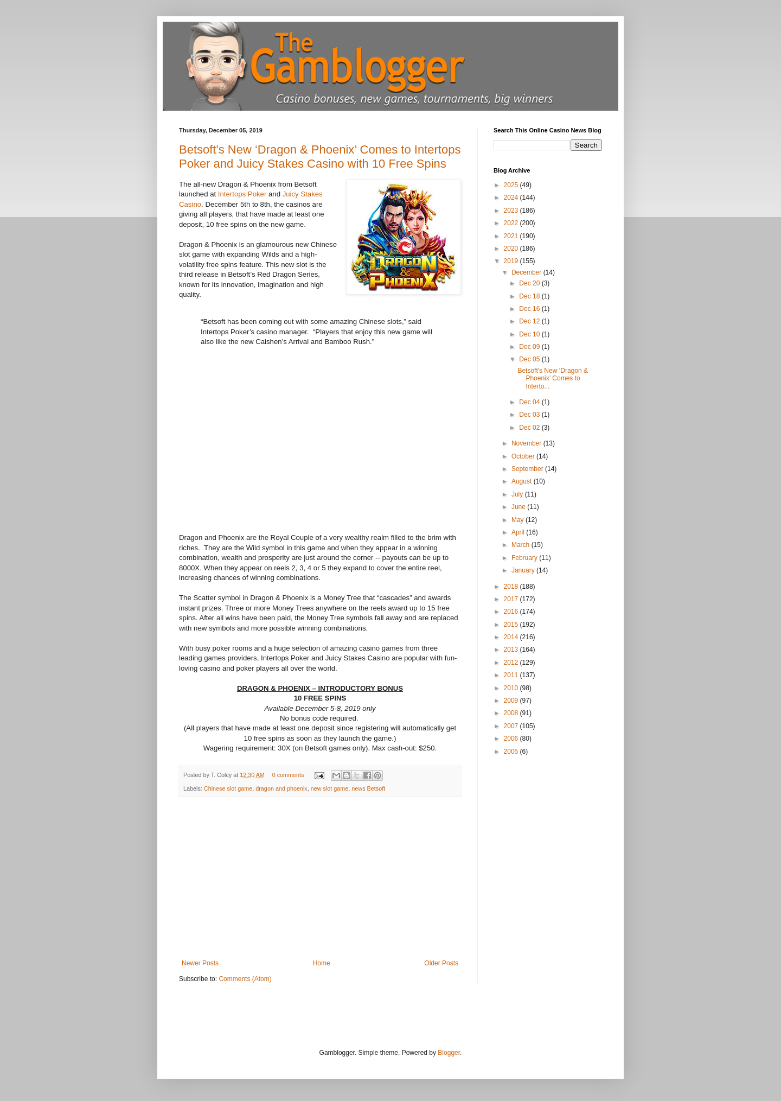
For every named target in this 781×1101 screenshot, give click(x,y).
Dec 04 (530, 402)
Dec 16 (530, 309)
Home (321, 963)
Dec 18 (530, 296)
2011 (512, 675)
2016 (512, 611)
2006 (512, 738)
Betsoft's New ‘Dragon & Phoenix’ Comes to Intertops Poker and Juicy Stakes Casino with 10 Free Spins (319, 156)
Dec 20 (530, 283)
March (521, 545)
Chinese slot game (228, 788)
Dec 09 (530, 347)
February (525, 558)
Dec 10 (530, 334)
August (522, 481)
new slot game (330, 788)
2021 (512, 236)
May (518, 520)
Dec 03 (530, 414)
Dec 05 (530, 359)
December (527, 272)
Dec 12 (530, 321)
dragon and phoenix (281, 788)
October (523, 456)
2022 (512, 223)
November (527, 443)
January (523, 570)
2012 (512, 662)
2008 (512, 713)
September (528, 469)
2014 (512, 637)
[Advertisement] (320, 878)
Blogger (449, 1053)
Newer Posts (200, 963)
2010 (512, 688)
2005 (512, 751)
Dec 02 (530, 427)
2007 (512, 726)
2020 (512, 248)
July (518, 494)
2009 (512, 700)
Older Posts (441, 963)
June (519, 507)
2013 (512, 649)
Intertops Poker (242, 194)
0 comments (288, 775)
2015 (512, 624)
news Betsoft (368, 788)
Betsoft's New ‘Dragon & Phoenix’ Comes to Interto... (552, 378)
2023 (512, 210)
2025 (512, 185)
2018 (512, 586)
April (518, 532)
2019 (512, 261)
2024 (512, 197)
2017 (512, 599)
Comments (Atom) (245, 979)
